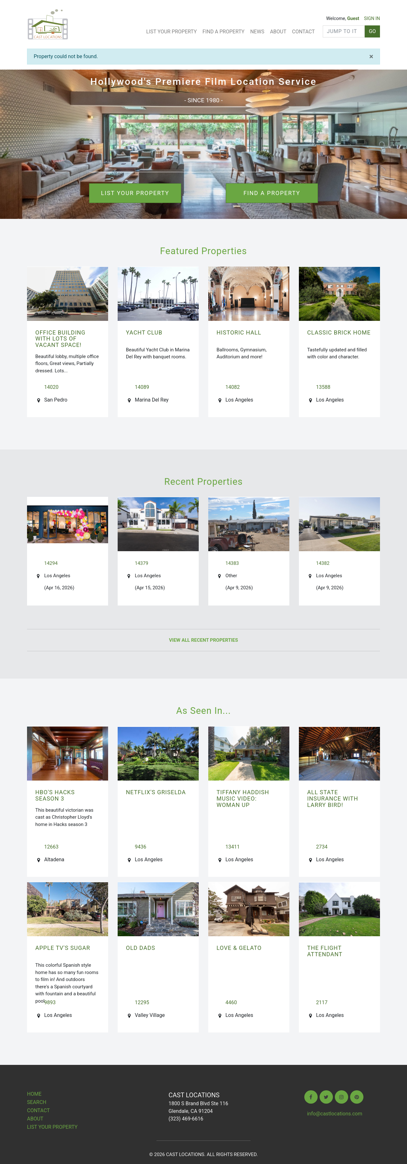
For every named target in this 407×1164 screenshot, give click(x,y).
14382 (322, 563)
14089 (142, 387)
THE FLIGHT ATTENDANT (324, 951)
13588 (323, 387)
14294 (51, 563)
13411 (232, 847)
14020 (51, 387)
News (257, 32)
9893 (50, 1002)
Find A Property (224, 32)
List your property (135, 193)
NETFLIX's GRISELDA (156, 792)
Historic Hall (239, 332)
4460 (231, 1002)
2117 (322, 1002)
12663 (51, 847)
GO (372, 31)
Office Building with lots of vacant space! (60, 339)
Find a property (272, 193)
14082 (232, 387)
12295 (142, 1002)
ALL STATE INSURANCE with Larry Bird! (332, 798)
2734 (322, 847)
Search (36, 1102)
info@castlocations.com (334, 1114)
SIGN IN (372, 18)
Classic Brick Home (339, 332)
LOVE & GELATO (239, 947)
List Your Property (171, 32)
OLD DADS (140, 947)
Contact (303, 32)
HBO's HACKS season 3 (55, 795)
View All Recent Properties (203, 640)
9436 (140, 847)
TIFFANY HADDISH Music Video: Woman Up (243, 798)
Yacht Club (144, 332)
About (278, 32)
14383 (232, 563)
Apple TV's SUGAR (62, 947)
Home (34, 1094)
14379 (141, 563)
